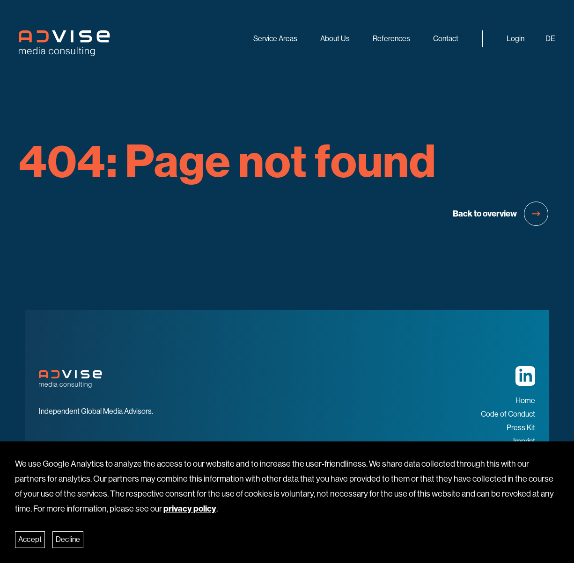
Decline (68, 539)
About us (335, 38)
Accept (30, 539)
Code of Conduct (508, 414)
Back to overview (500, 214)
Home (525, 400)
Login (515, 38)
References (391, 38)
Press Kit (521, 427)
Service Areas (275, 38)
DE (550, 38)
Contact (445, 38)
